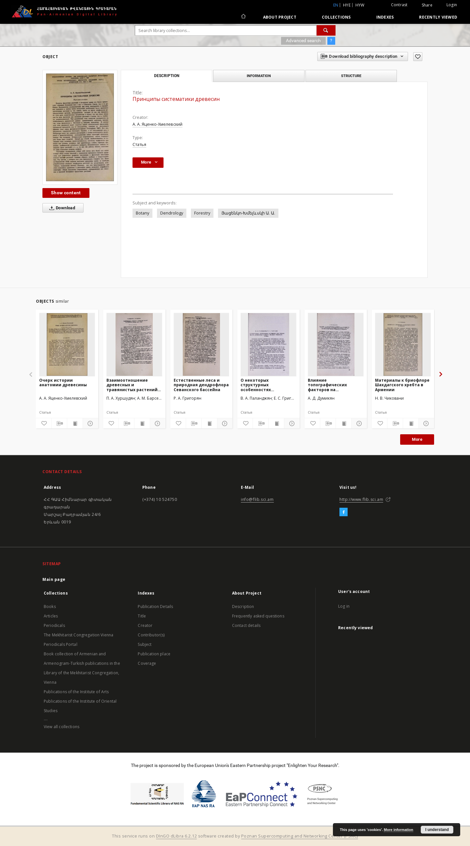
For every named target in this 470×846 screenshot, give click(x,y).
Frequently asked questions (258, 616)
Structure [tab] (351, 75)
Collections (336, 17)
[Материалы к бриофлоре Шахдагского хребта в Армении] (403, 344)
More (417, 439)
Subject (144, 644)
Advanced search (303, 40)
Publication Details (155, 606)
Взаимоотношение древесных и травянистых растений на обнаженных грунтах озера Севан (132, 384)
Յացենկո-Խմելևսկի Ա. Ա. (248, 213)
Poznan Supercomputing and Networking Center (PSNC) (299, 836)
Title (142, 616)
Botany (142, 213)
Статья (139, 144)
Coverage (147, 663)
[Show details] (89, 423)
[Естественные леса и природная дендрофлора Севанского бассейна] (201, 344)
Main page (54, 579)
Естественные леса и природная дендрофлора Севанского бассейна (201, 384)
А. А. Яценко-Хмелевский (157, 124)
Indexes (385, 17)
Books (50, 606)
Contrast (399, 5)
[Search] (326, 30)
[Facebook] (343, 512)
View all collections (61, 726)
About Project (279, 17)
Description (243, 606)
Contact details (246, 625)
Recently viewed (438, 17)
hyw (360, 5)
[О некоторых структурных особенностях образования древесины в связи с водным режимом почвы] (268, 344)
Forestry (202, 213)
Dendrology (171, 213)
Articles (51, 616)
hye (347, 5)
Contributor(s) (151, 635)
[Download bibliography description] (59, 423)
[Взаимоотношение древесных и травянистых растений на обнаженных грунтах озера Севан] (134, 344)
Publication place (154, 654)
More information (398, 830)
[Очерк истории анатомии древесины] (67, 344)
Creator (145, 625)
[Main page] (243, 17)
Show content (66, 192)
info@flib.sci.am (257, 499)
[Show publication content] (75, 423)
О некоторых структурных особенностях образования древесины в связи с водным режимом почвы (268, 384)
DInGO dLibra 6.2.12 (176, 836)
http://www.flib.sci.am (361, 499)
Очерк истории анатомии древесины (63, 382)
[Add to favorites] (417, 56)
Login (451, 5)
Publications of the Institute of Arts (76, 691)
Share (427, 5)
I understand (437, 829)
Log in (344, 606)
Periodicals (54, 625)
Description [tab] (166, 75)
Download (61, 208)
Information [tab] (259, 75)
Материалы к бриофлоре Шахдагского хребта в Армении (402, 384)
